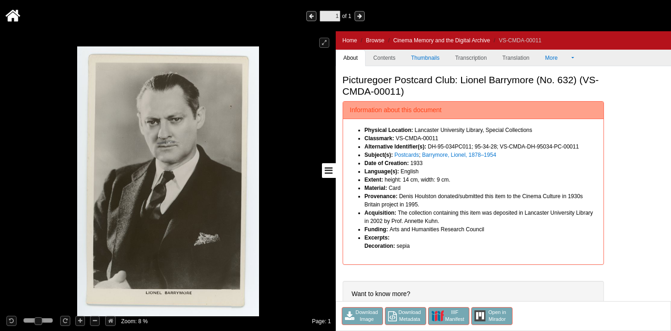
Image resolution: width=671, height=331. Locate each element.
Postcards (407, 155)
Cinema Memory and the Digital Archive (441, 40)
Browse (375, 40)
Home (350, 40)
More (557, 58)
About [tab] (351, 58)
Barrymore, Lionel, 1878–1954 (459, 155)
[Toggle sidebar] (329, 170)
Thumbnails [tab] (425, 58)
